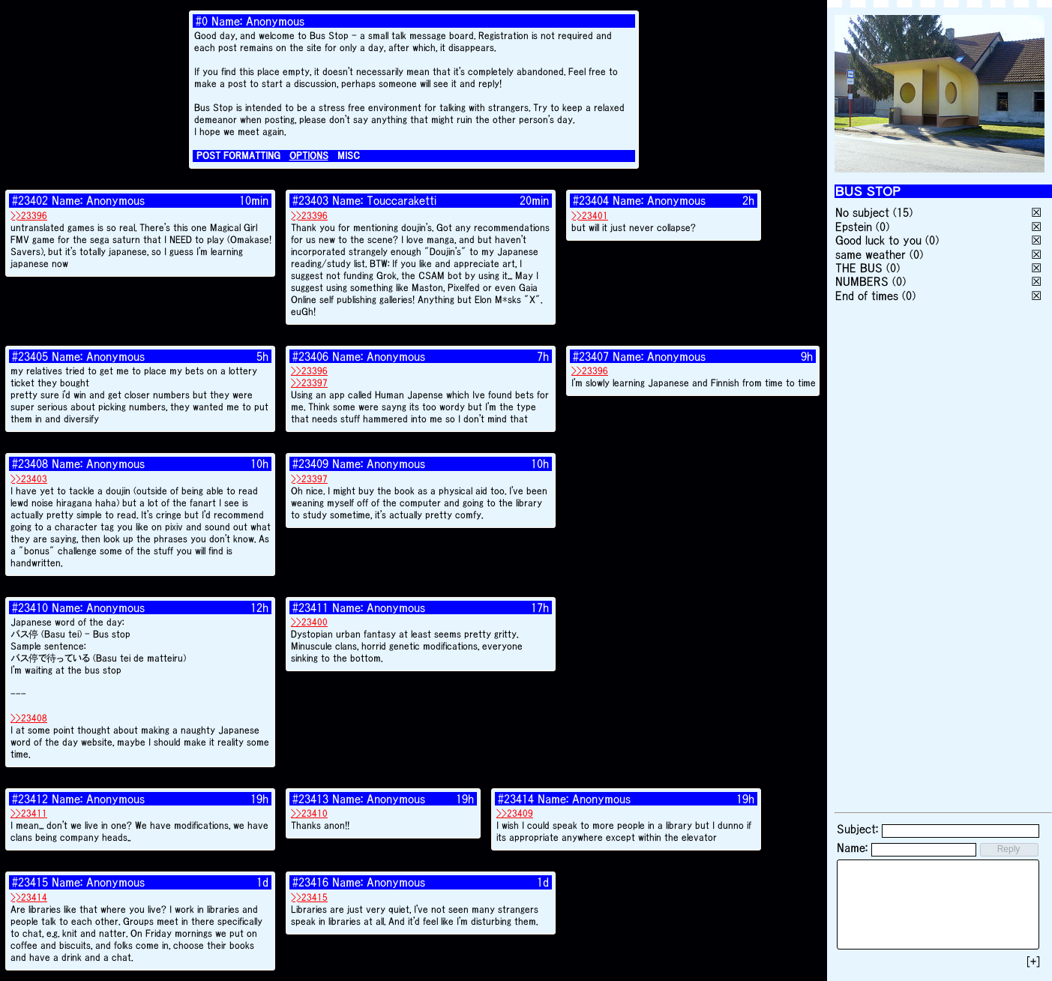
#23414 (516, 799)
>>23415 (309, 897)
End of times (866, 296)
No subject (864, 212)
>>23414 (28, 897)
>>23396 (28, 215)
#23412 (30, 799)
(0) (882, 226)
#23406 (310, 356)
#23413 (310, 799)
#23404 (591, 200)
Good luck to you (878, 240)
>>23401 (589, 215)
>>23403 (28, 479)
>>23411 (28, 813)
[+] (1033, 962)
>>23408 (28, 718)
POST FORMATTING (238, 155)
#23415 (30, 882)
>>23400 (309, 622)
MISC (348, 155)
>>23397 (309, 383)
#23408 (30, 464)
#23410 (30, 608)
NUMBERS (862, 281)
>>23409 (514, 813)
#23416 (310, 882)
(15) (903, 212)
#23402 (30, 200)
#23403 (310, 200)
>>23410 (309, 813)
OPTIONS (308, 155)
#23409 (310, 464)
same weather (870, 254)
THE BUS (859, 268)
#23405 (30, 356)
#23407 (591, 356)
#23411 (310, 608)
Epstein (853, 226)
